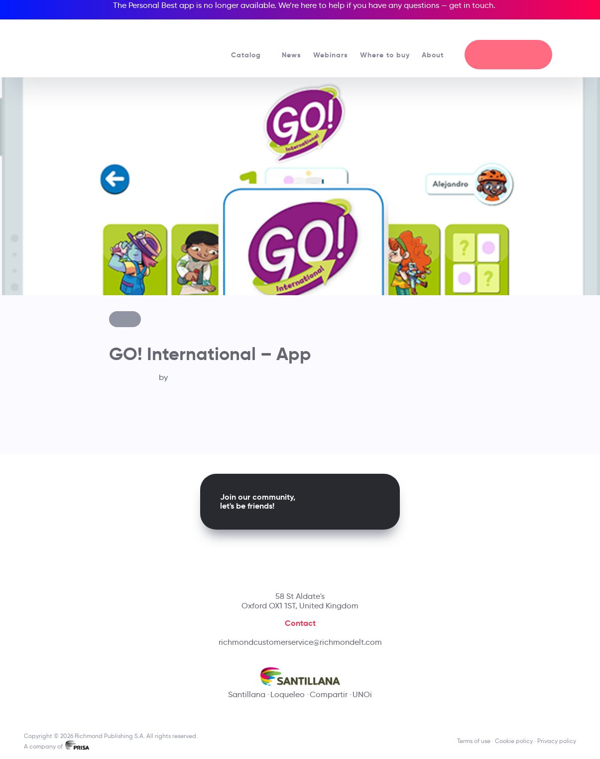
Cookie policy (514, 741)
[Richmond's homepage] (91, 44)
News (291, 54)
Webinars (330, 54)
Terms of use (473, 741)
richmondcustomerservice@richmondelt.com (300, 642)
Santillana (246, 694)
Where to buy (385, 54)
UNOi (362, 694)
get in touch (471, 5)
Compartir (329, 694)
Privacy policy (556, 741)
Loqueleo (287, 694)
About (437, 54)
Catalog (250, 54)
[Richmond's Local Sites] (538, 30)
